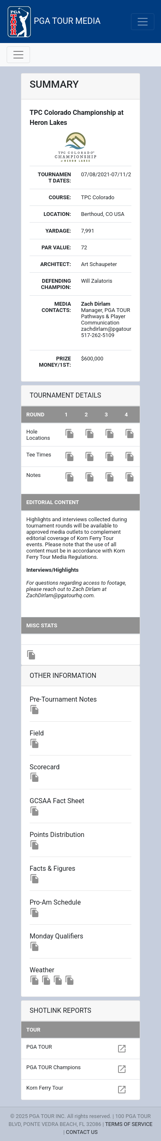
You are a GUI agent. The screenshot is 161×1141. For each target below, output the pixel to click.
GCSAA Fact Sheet (57, 801)
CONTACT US (82, 1132)
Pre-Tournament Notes (63, 699)
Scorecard (45, 767)
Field (37, 733)
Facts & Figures (52, 868)
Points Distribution (57, 835)
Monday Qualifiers (56, 936)
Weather (42, 970)
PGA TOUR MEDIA (54, 21)
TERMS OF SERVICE (129, 1124)
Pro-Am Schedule (55, 902)
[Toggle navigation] (142, 21)
